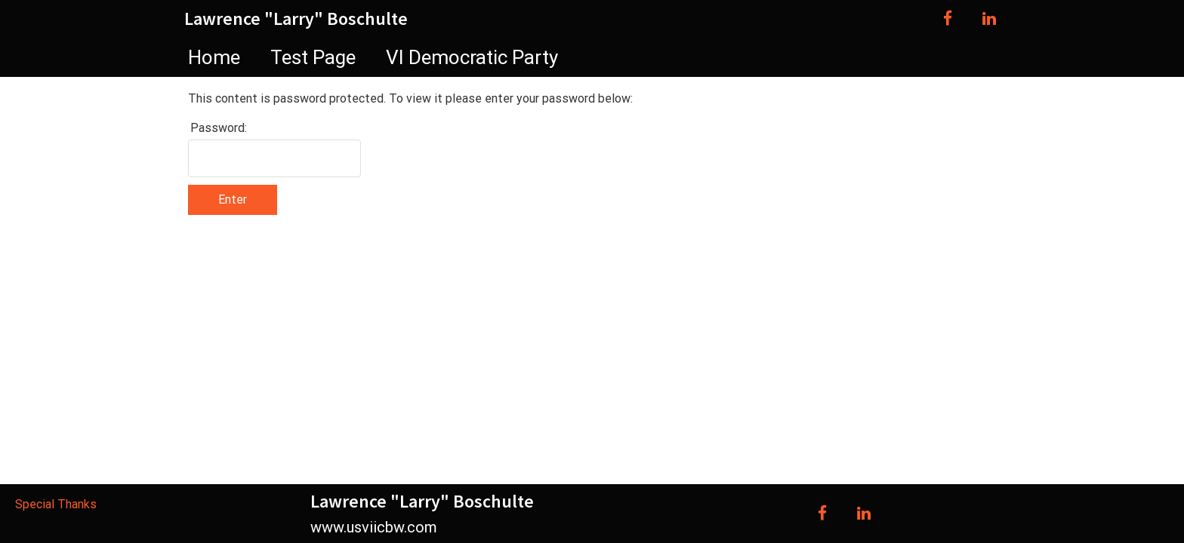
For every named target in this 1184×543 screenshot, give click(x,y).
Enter (232, 199)
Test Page (313, 57)
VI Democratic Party (472, 57)
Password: (218, 128)
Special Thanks (56, 504)
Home (214, 57)
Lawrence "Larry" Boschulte (296, 19)
